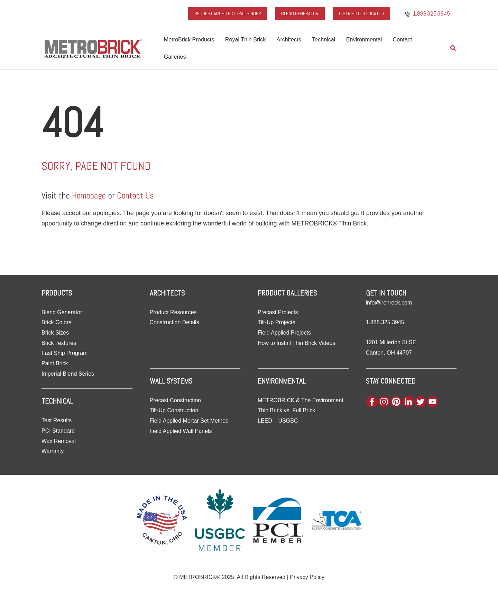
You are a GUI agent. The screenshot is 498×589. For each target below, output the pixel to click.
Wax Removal (59, 441)
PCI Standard (58, 430)
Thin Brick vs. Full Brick (286, 410)
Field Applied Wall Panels (181, 431)
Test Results (57, 420)
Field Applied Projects (284, 332)
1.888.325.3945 (385, 322)
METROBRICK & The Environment (300, 400)
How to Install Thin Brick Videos (296, 343)
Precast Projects (278, 312)
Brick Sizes (55, 332)
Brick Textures (59, 343)
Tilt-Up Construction (174, 410)
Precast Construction (175, 400)
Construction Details (174, 322)
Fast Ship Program (64, 353)
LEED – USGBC (278, 420)
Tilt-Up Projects (276, 322)
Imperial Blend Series (68, 373)
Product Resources (173, 312)
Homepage (90, 195)
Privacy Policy (307, 577)
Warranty (53, 451)
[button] (453, 48)
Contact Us (138, 195)
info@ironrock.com (389, 302)
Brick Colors (56, 322)
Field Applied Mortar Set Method (189, 420)
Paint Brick (55, 363)
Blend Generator (62, 312)
